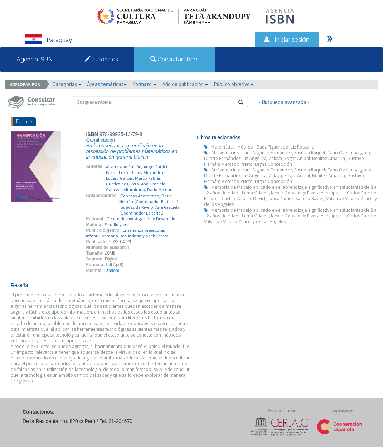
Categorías (67, 84)
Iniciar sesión (292, 39)
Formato (144, 84)
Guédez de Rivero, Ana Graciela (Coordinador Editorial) (149, 210)
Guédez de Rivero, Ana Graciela (135, 184)
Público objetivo (233, 84)
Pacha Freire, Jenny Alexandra (134, 172)
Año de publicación (185, 84)
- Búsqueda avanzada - (284, 102)
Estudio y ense (118, 224)
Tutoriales (101, 59)
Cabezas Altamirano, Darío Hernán (139, 189)
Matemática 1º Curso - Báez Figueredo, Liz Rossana (262, 147)
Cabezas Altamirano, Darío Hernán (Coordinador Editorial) (148, 198)
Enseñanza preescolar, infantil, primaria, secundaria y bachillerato (127, 233)
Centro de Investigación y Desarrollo (141, 218)
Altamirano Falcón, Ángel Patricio (138, 166)
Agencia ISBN (34, 59)
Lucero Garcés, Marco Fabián (133, 178)
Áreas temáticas (107, 84)
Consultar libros (174, 59)
